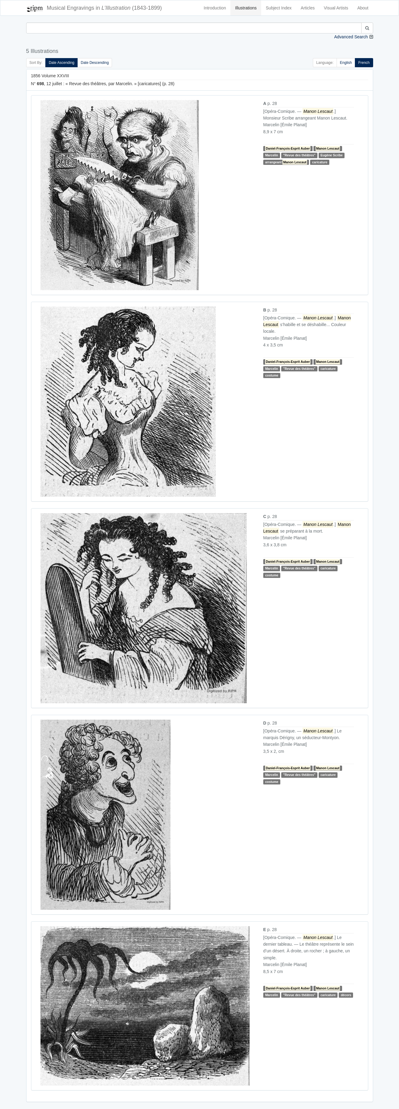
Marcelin (271, 155)
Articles (308, 7)
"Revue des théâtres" (299, 155)
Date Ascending (61, 63)
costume (271, 375)
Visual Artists (336, 7)
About (363, 7)
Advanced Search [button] (351, 36)
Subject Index (279, 7)
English (346, 63)
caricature (319, 162)
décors (346, 995)
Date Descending (95, 63)
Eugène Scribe (331, 155)
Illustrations (246, 7)
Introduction (215, 7)
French (363, 63)
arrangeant (286, 162)
